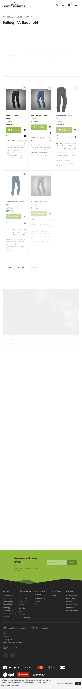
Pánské (16, 37)
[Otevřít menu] (76, 4)
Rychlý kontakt (42, 628)
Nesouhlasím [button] (69, 683)
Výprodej (72, 60)
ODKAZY (69, 591)
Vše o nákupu (25, 591)
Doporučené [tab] (10, 73)
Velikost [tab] (40, 51)
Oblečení (10, 340)
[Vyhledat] (57, 4)
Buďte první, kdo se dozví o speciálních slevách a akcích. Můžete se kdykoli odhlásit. (27, 568)
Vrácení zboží (40, 598)
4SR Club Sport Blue (39, 115)
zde (18, 685)
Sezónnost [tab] (13, 51)
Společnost (56, 591)
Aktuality (8, 591)
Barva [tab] (27, 51)
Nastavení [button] (60, 683)
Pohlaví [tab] (66, 51)
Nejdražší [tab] (37, 74)
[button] (13, 130)
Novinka (61, 60)
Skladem (73, 64)
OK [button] (78, 683)
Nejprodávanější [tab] (52, 74)
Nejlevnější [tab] (24, 73)
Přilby (9, 403)
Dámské (41, 37)
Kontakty (54, 595)
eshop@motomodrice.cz (17, 628)
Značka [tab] (53, 51)
